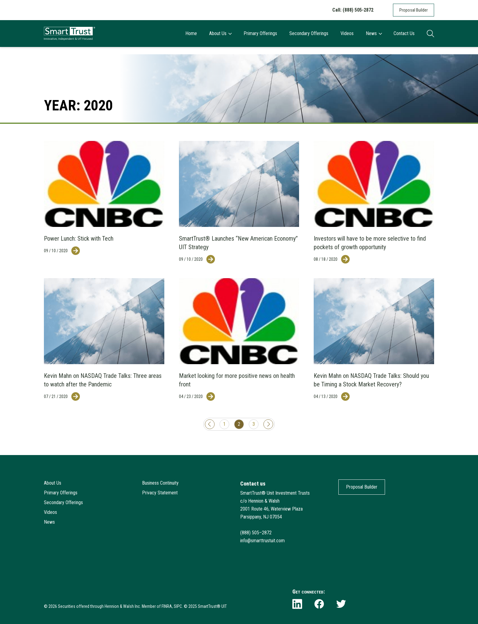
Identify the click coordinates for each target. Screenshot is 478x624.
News (374, 33)
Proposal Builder (413, 10)
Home (191, 33)
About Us (220, 33)
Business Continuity (160, 483)
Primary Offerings (260, 33)
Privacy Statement (160, 493)
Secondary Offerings (308, 33)
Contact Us (404, 33)
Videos (347, 33)
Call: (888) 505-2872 (352, 10)
